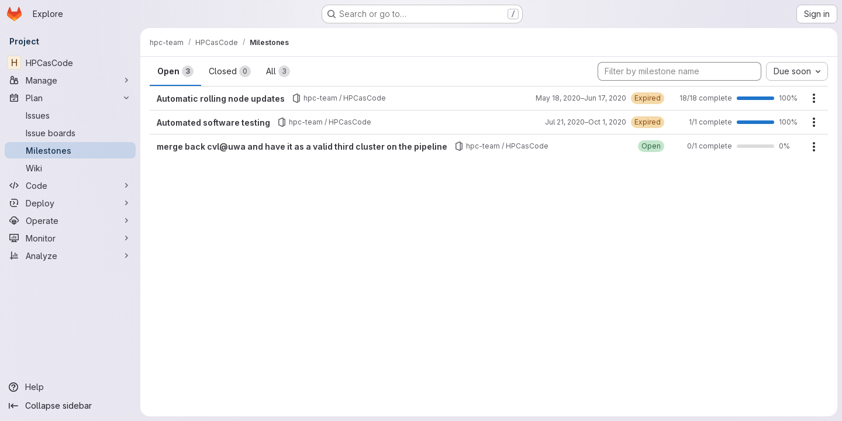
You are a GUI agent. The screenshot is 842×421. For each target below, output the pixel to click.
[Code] (70, 185)
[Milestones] (70, 150)
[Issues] (70, 115)
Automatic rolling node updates (221, 98)
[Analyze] (70, 255)
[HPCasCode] (70, 62)
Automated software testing (213, 122)
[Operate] (70, 220)
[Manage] (70, 80)
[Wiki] (70, 168)
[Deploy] (70, 203)
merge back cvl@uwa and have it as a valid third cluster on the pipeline (302, 146)
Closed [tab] (230, 71)
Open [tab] (175, 71)
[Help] (70, 387)
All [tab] (278, 71)
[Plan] (70, 97)
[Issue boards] (70, 133)
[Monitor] (70, 238)
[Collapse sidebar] (70, 406)
